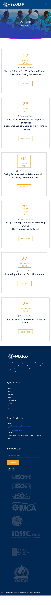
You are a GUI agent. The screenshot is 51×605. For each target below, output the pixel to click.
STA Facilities (12, 401)
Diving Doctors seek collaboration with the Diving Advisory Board (24, 176)
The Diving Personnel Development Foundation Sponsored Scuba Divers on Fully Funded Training (25, 124)
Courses (10, 395)
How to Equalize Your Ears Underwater (24, 274)
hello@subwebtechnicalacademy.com (20, 427)
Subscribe (13, 463)
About (9, 392)
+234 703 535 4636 (15, 431)
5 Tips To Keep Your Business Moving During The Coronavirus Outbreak (25, 226)
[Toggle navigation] (46, 4)
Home (22, 26)
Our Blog (10, 404)
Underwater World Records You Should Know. (25, 321)
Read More (25, 84)
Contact (10, 410)
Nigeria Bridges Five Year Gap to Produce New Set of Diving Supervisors (25, 73)
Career (10, 407)
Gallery (10, 398)
